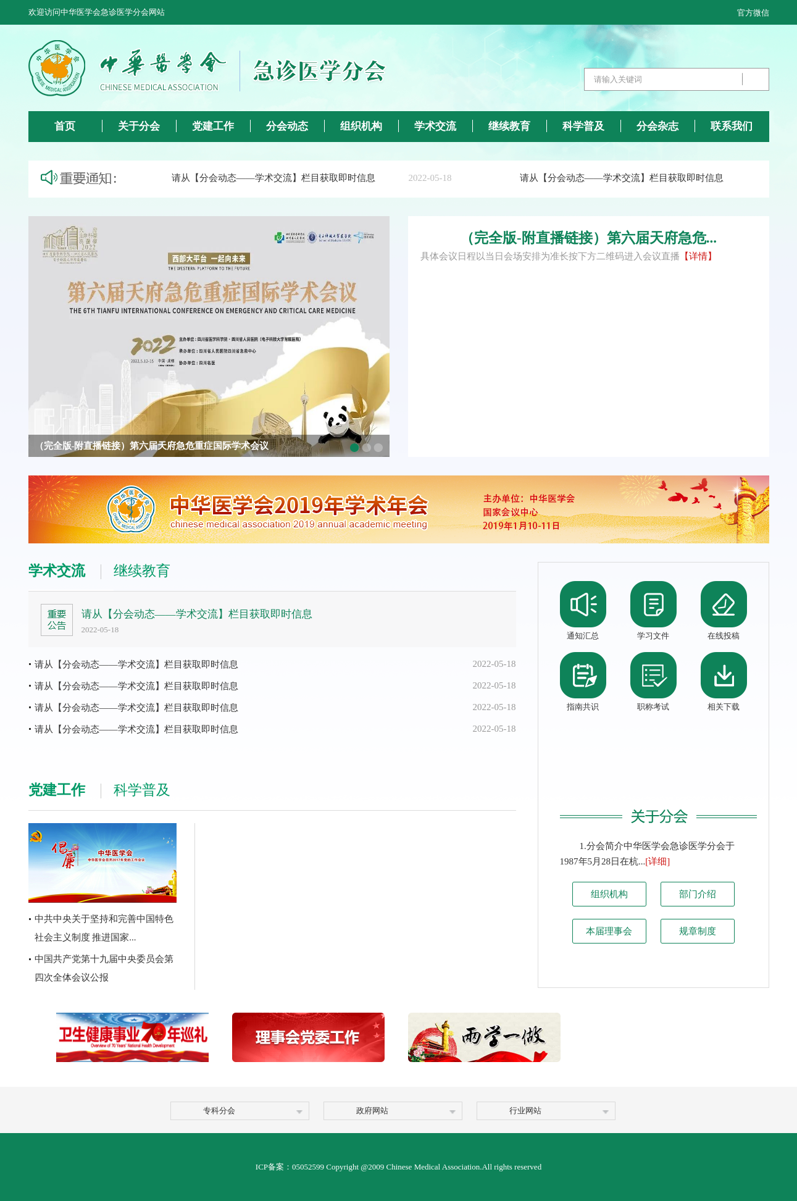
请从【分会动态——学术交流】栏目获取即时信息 (276, 178)
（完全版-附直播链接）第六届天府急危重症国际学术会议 (152, 446)
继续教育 (509, 126)
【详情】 (698, 256)
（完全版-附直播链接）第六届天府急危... (588, 238)
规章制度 (697, 931)
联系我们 (732, 126)
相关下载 (723, 706)
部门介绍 (697, 894)
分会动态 (287, 126)
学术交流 (435, 126)
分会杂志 (657, 126)
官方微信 (753, 12)
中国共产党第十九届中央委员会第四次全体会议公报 (104, 968)
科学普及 (583, 126)
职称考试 (653, 706)
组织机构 (361, 126)
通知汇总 (583, 635)
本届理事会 (609, 931)
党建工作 (213, 126)
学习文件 (653, 635)
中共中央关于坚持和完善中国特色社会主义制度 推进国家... (104, 928)
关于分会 (139, 126)
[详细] (657, 861)
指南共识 (583, 706)
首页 (64, 126)
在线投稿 (723, 635)
